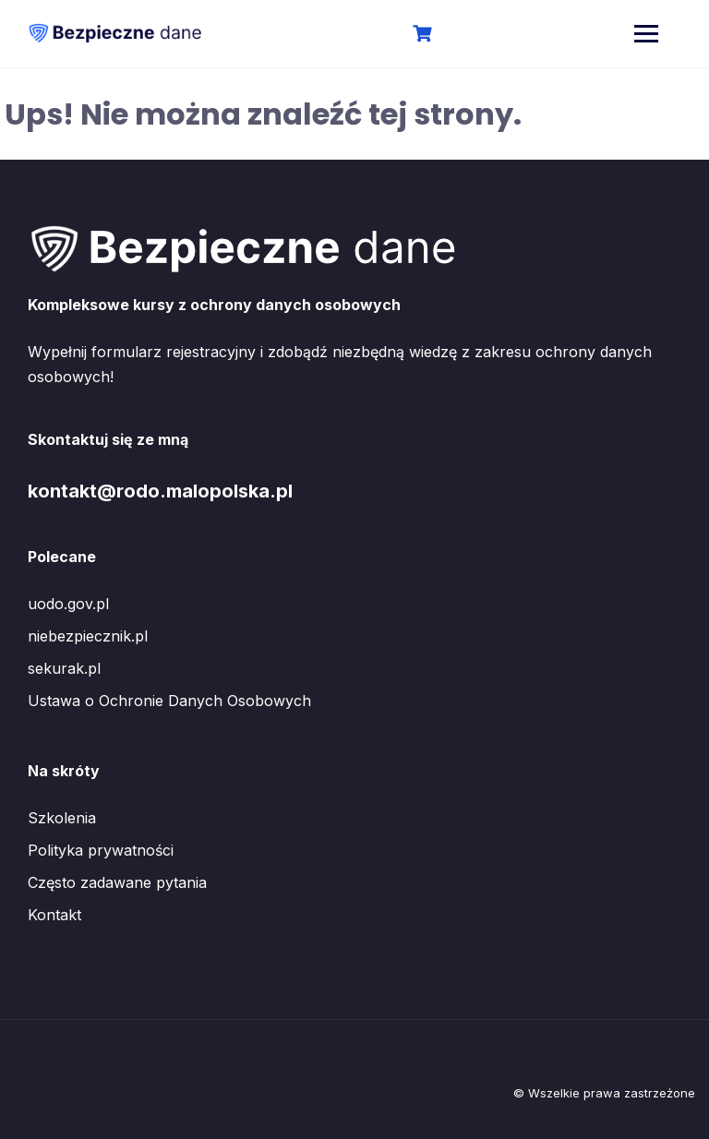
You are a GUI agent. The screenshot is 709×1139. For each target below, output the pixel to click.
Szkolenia (62, 818)
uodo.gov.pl (68, 603)
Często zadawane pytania (117, 882)
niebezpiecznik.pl (88, 636)
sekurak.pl (64, 668)
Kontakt (54, 914)
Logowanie (485, 35)
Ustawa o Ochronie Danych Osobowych (169, 700)
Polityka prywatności (101, 850)
